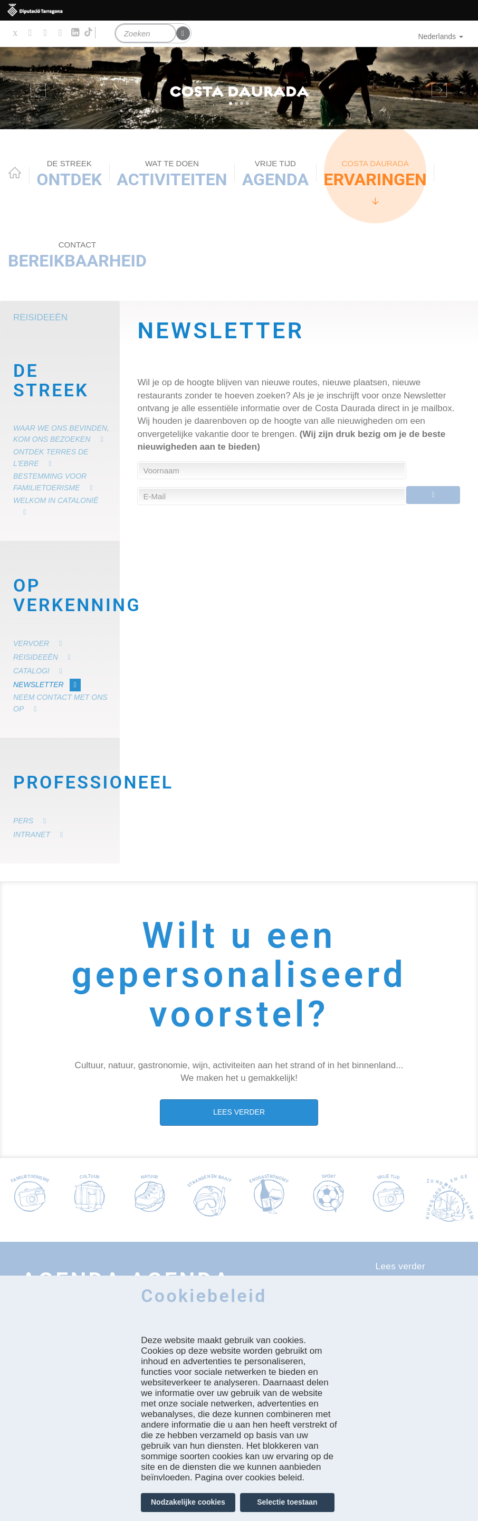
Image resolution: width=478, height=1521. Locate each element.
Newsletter (38, 684)
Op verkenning (62, 595)
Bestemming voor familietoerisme (50, 482)
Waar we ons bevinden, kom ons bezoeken (61, 434)
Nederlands (440, 36)
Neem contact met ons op (60, 703)
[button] (36, 88)
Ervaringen (375, 173)
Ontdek (69, 173)
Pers (23, 820)
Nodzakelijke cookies (188, 1502)
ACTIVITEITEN (172, 173)
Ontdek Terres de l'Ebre (50, 458)
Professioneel (62, 782)
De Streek (51, 381)
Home (15, 172)
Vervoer (31, 643)
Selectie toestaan (287, 1502)
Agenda (275, 173)
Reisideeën (40, 317)
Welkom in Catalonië (55, 500)
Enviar (433, 496)
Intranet (31, 834)
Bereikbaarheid (77, 255)
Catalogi (31, 671)
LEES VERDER (239, 1112)
